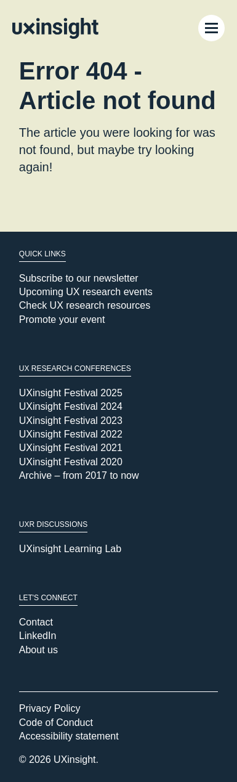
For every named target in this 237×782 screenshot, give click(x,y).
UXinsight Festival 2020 (71, 462)
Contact (36, 622)
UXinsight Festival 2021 (71, 447)
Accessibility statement (69, 736)
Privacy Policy (50, 708)
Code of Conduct (56, 722)
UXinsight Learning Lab (70, 549)
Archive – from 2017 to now (79, 475)
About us (38, 650)
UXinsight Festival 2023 (71, 420)
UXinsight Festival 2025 (71, 393)
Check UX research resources (84, 305)
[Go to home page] (55, 28)
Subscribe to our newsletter (79, 278)
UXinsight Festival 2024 (71, 406)
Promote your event (62, 319)
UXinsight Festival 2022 (71, 434)
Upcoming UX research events (86, 292)
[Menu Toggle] (211, 28)
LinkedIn (38, 635)
